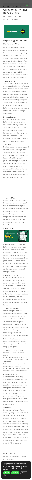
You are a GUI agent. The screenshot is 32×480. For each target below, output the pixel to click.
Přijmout (7, 472)
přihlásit (11, 459)
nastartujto (10, 16)
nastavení (5, 469)
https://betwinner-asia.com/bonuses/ (15, 64)
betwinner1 (6, 19)
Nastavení (24, 472)
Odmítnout (15, 472)
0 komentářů (14, 19)
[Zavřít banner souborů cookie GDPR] (4, 476)
